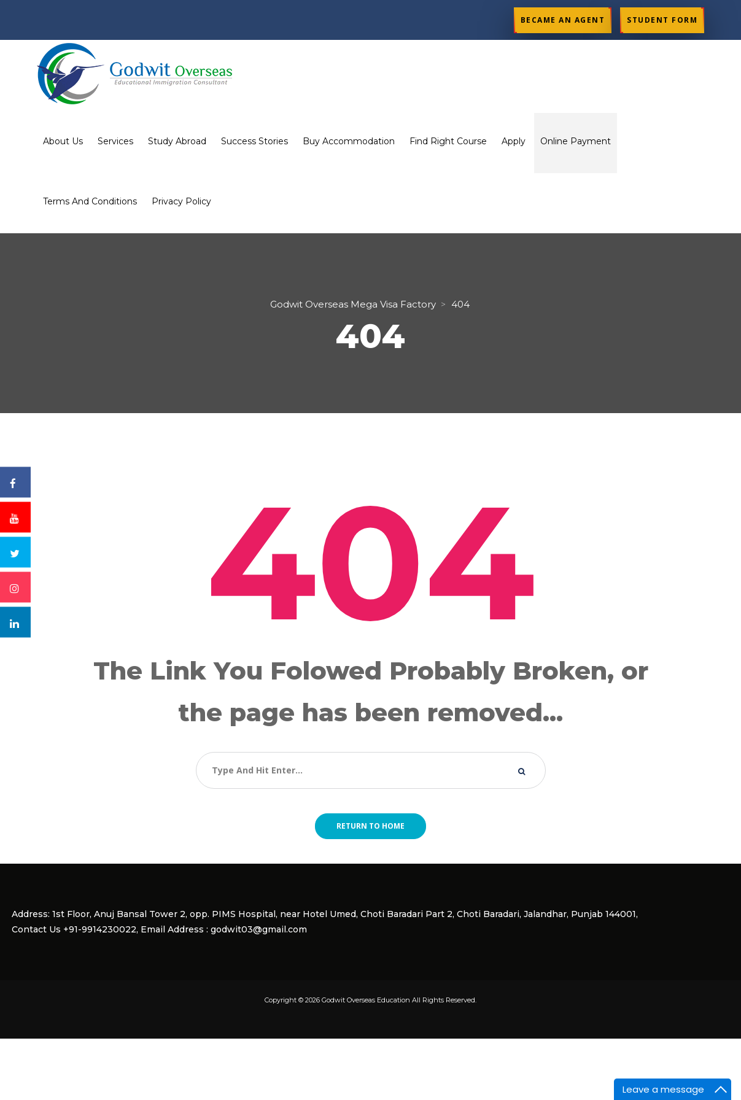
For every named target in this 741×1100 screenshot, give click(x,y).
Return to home (370, 826)
